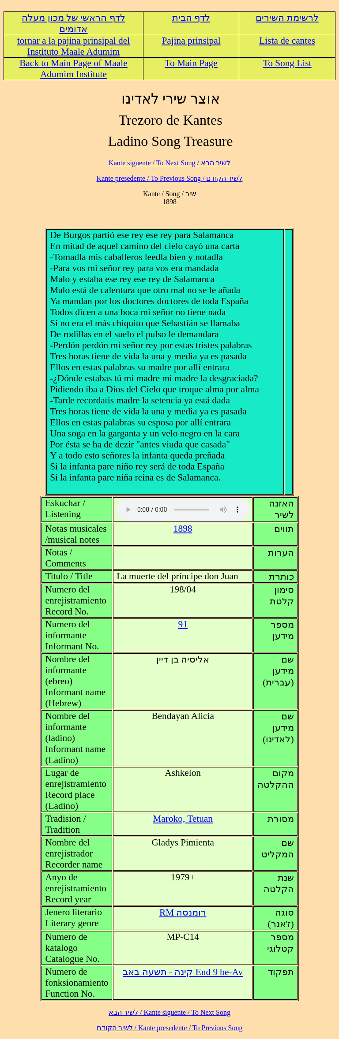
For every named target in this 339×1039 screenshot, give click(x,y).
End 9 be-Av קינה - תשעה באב (183, 972)
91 (183, 624)
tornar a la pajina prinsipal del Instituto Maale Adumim (73, 46)
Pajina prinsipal (191, 40)
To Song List (287, 63)
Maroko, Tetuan (183, 818)
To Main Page (191, 63)
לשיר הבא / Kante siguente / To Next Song (169, 163)
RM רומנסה (183, 912)
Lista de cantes (287, 40)
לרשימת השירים (287, 17)
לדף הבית (191, 17)
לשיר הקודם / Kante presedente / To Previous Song (170, 178)
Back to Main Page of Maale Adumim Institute (73, 68)
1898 (182, 528)
